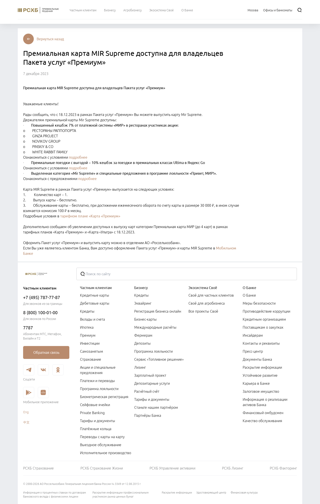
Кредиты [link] (87, 311)
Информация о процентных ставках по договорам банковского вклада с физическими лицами (54, 494)
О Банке (249, 288)
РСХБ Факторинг (283, 468)
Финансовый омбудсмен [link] (263, 413)
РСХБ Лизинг (232, 468)
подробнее (78, 157)
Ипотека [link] (87, 327)
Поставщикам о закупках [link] (263, 327)
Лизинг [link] (140, 367)
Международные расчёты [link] (155, 327)
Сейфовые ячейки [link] (95, 405)
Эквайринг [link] (142, 303)
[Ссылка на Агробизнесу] (133, 10)
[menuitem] (83, 10)
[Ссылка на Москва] (252, 10)
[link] (46, 352)
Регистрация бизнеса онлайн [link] (157, 311)
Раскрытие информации (177, 492)
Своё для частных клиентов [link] (211, 295)
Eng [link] (26, 412)
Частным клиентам (96, 288)
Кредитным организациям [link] (264, 319)
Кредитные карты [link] (94, 295)
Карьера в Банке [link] (256, 383)
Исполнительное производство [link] (105, 453)
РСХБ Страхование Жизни (101, 468)
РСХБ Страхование (38, 468)
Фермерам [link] (143, 335)
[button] (50, 39)
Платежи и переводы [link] (97, 381)
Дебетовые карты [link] (94, 303)
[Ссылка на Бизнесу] (110, 10)
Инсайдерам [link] (253, 335)
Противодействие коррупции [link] (266, 311)
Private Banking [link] (92, 413)
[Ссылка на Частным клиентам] (83, 10)
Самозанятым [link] (91, 351)
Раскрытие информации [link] (262, 367)
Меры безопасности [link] (259, 303)
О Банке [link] (249, 295)
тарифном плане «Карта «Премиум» (90, 216)
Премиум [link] (88, 335)
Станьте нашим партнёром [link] (156, 407)
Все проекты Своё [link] (203, 311)
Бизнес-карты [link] (145, 319)
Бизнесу (141, 288)
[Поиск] (299, 10)
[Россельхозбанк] (46, 274)
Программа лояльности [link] (99, 389)
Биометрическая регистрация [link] (104, 397)
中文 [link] (26, 422)
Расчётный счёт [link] (146, 391)
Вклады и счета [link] (92, 319)
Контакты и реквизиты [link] (261, 343)
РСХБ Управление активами (172, 468)
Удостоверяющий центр (211, 492)
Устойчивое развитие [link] (260, 375)
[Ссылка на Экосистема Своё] (162, 10)
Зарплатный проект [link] (150, 375)
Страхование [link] (90, 359)
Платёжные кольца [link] (95, 429)
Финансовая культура (244, 492)
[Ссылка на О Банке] (187, 10)
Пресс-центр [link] (253, 351)
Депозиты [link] (142, 343)
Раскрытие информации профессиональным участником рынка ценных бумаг (120, 494)
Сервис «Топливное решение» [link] (159, 359)
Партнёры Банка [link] (147, 415)
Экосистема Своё (202, 288)
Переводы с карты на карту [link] (102, 437)
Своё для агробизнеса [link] (206, 303)
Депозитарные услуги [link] (152, 383)
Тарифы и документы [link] (97, 421)
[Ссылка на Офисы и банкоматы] (277, 10)
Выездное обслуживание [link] (100, 445)
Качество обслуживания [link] (262, 421)
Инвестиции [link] (90, 343)
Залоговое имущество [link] (261, 391)
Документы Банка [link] (257, 359)
